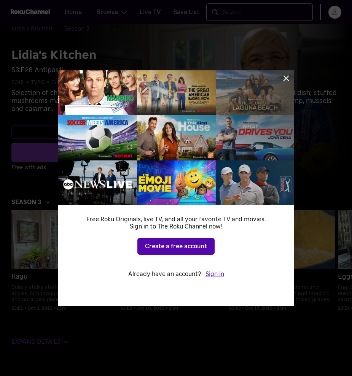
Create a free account (176, 246)
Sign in (214, 274)
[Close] (286, 78)
